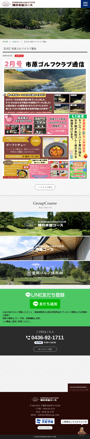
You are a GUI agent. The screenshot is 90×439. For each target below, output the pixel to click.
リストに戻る (46, 187)
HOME (5, 41)
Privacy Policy (45, 427)
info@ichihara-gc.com (48, 414)
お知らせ (15, 41)
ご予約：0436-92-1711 (45, 408)
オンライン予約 (45, 349)
